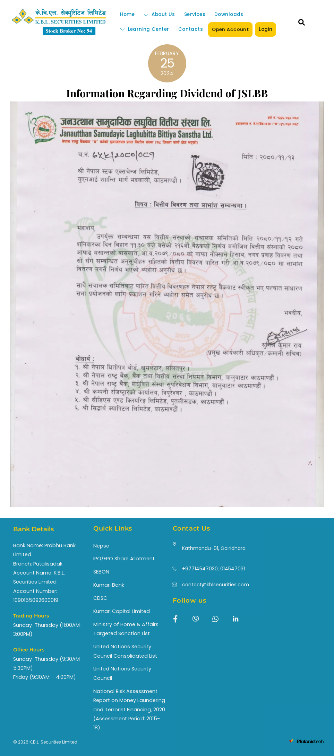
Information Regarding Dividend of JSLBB (167, 93)
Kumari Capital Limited (121, 611)
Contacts (190, 29)
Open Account (230, 29)
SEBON (101, 571)
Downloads (228, 14)
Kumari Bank (108, 584)
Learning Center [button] (144, 29)
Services (194, 14)
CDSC (100, 598)
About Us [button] (159, 14)
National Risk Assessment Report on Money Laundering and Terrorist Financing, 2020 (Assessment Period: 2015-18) (129, 709)
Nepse (101, 545)
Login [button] (265, 29)
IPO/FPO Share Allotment (124, 558)
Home (127, 14)
